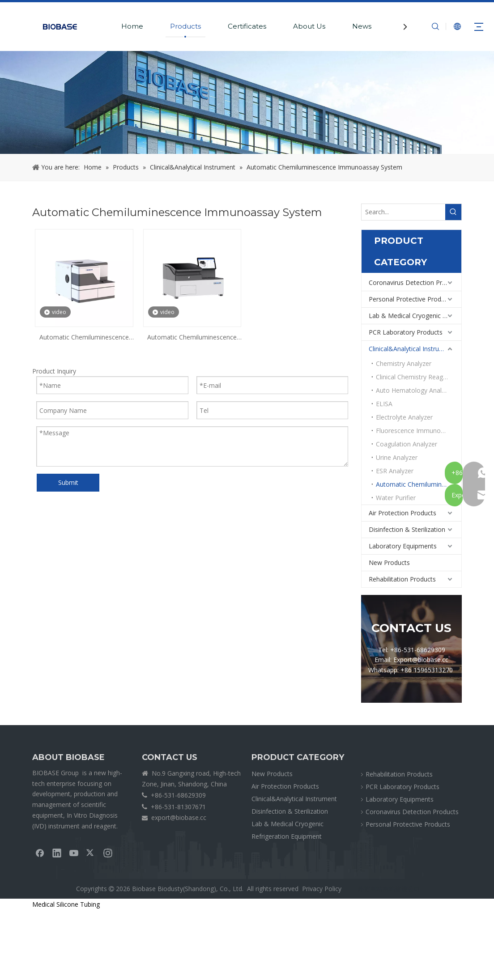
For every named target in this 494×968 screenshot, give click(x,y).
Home (132, 26)
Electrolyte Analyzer (404, 417)
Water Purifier (396, 497)
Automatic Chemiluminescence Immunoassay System (84, 338)
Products (185, 26)
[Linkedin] (57, 852)
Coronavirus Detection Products (415, 282)
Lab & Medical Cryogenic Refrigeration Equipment (415, 315)
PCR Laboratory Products (406, 332)
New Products (389, 562)
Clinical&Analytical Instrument (411, 348)
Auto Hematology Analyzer (415, 390)
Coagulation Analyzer (406, 444)
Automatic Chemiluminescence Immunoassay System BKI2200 (192, 338)
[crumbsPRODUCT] (247, 102)
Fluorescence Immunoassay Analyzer (418, 430)
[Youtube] (74, 852)
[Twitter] (91, 852)
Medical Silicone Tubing (66, 904)
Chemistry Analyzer (403, 363)
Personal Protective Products (411, 299)
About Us (309, 26)
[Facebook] (40, 852)
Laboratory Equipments (403, 546)
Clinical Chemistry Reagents (416, 377)
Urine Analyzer (396, 457)
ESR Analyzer (394, 471)
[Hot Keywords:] (453, 212)
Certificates (247, 26)
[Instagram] (108, 852)
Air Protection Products (402, 513)
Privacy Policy (321, 888)
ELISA (384, 403)
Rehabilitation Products (402, 579)
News (361, 26)
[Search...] (403, 212)
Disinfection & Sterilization (407, 529)
